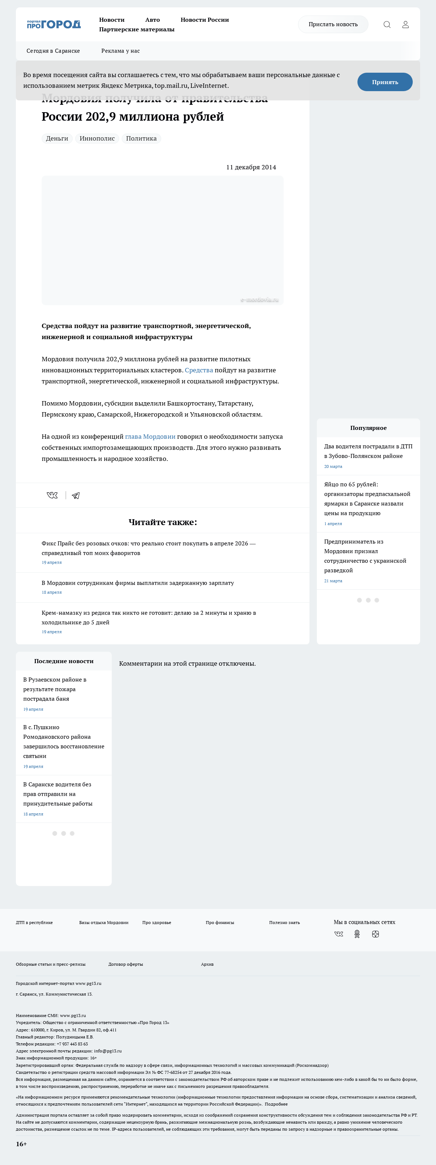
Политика (141, 138)
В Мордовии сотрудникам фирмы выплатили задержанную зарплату (163, 588)
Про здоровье (156, 922)
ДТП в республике (34, 922)
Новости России (205, 19)
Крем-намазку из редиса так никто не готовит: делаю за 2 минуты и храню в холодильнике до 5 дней (163, 623)
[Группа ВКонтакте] (338, 934)
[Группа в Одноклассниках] (357, 934)
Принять (385, 82)
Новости (112, 19)
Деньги (57, 138)
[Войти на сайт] (405, 24)
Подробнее (276, 1104)
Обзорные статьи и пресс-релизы (51, 964)
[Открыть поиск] (387, 24)
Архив (207, 964)
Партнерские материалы (136, 29)
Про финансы (220, 922)
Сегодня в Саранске (53, 50)
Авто (152, 19)
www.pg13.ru (88, 983)
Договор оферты (125, 964)
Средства (199, 370)
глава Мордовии (150, 436)
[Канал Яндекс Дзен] (375, 934)
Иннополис (97, 138)
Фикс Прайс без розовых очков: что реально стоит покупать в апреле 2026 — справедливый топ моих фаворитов (163, 553)
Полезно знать (284, 922)
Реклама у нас (120, 50)
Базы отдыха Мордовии (103, 922)
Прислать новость (333, 24)
